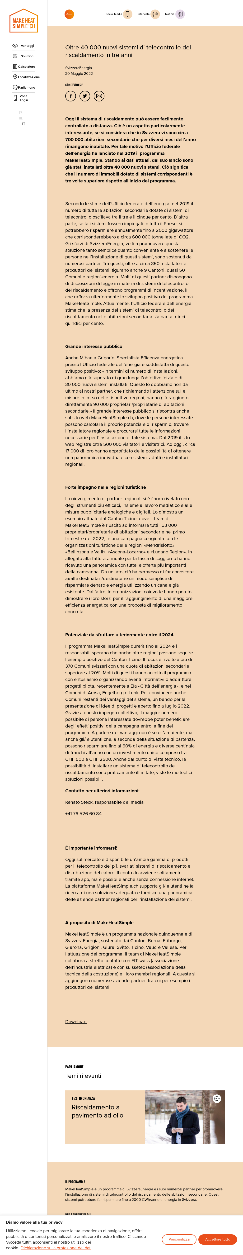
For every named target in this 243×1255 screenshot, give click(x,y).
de (24, 112)
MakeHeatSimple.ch (117, 886)
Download (76, 1021)
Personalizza (179, 1239)
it (33, 112)
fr (14, 112)
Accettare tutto (217, 1239)
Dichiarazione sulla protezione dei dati (56, 1248)
